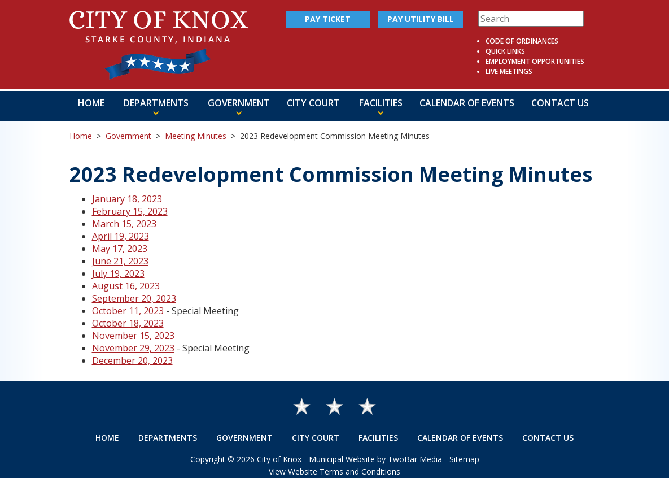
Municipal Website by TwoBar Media (375, 459)
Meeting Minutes (195, 136)
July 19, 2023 (118, 273)
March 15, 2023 (124, 224)
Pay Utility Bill (420, 19)
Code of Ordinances (522, 41)
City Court (313, 103)
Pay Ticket (328, 19)
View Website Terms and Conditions (334, 471)
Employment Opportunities (535, 61)
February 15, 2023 (130, 211)
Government (128, 136)
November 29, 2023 (133, 348)
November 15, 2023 (133, 335)
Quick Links (505, 51)
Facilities (378, 437)
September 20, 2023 (134, 298)
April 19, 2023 (120, 236)
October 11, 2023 (128, 311)
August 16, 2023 (126, 286)
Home (91, 103)
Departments (167, 437)
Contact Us (560, 103)
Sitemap (464, 459)
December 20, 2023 (132, 360)
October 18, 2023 (128, 323)
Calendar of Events (466, 103)
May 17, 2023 (119, 248)
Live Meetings (509, 71)
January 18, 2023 (127, 199)
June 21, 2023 (120, 261)
